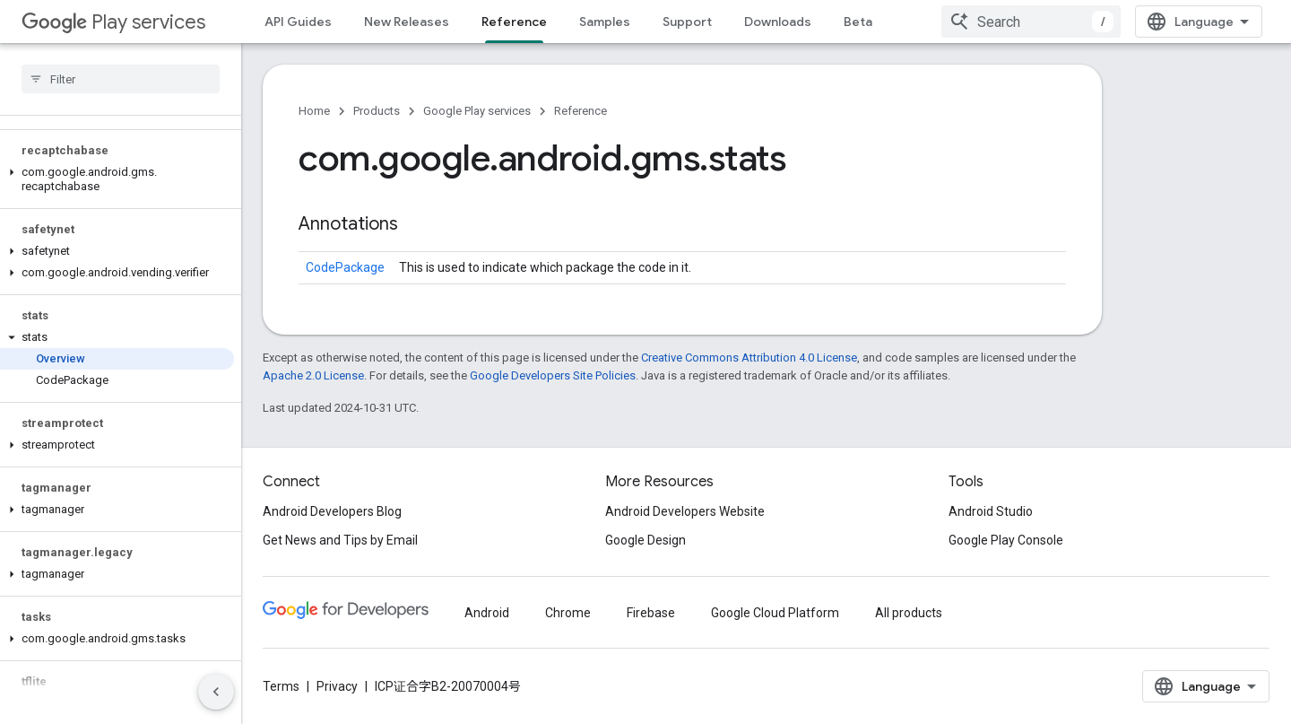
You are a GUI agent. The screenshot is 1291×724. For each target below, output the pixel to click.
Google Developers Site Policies (553, 375)
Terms (281, 686)
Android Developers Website (685, 511)
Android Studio (991, 511)
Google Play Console (1006, 540)
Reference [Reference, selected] (514, 21)
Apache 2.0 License (313, 375)
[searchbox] (121, 79)
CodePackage (345, 267)
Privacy (337, 686)
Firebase (651, 613)
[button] (117, 179)
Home (314, 111)
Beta (858, 21)
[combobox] (1031, 21)
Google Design (645, 540)
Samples (604, 21)
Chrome (568, 613)
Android (486, 613)
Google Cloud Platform (775, 613)
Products (376, 111)
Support (687, 21)
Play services (113, 22)
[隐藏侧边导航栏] (216, 692)
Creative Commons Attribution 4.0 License (749, 357)
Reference (580, 111)
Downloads (777, 21)
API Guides (298, 21)
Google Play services (477, 111)
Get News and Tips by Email (340, 540)
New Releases (406, 21)
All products (908, 613)
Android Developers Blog (332, 511)
